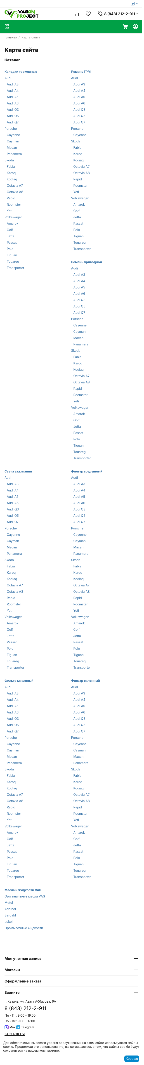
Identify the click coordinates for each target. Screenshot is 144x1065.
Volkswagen (14, 217)
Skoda (9, 160)
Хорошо (132, 1058)
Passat (12, 242)
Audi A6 (13, 103)
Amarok (12, 223)
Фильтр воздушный (86, 471)
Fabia (11, 166)
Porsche (11, 128)
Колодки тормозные (21, 71)
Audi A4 (13, 90)
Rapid (11, 198)
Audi (8, 78)
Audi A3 (13, 84)
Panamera (14, 154)
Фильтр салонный (85, 680)
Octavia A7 (15, 185)
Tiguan (12, 255)
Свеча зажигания (18, 471)
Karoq (11, 173)
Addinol (10, 909)
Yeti (9, 211)
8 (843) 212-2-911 (25, 1008)
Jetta (10, 236)
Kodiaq (12, 179)
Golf (10, 230)
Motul (9, 902)
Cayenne (13, 135)
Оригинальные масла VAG (25, 896)
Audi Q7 (13, 122)
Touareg (13, 261)
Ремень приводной (86, 262)
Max (10, 1027)
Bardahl (10, 915)
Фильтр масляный (19, 680)
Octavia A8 (15, 192)
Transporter (15, 268)
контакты (15, 1033)
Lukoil (9, 921)
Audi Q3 (13, 109)
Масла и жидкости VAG (23, 890)
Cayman (13, 141)
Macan (12, 147)
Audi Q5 (13, 116)
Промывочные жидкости (24, 928)
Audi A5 (13, 97)
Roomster (14, 204)
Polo (10, 249)
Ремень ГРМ (81, 71)
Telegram (25, 1027)
